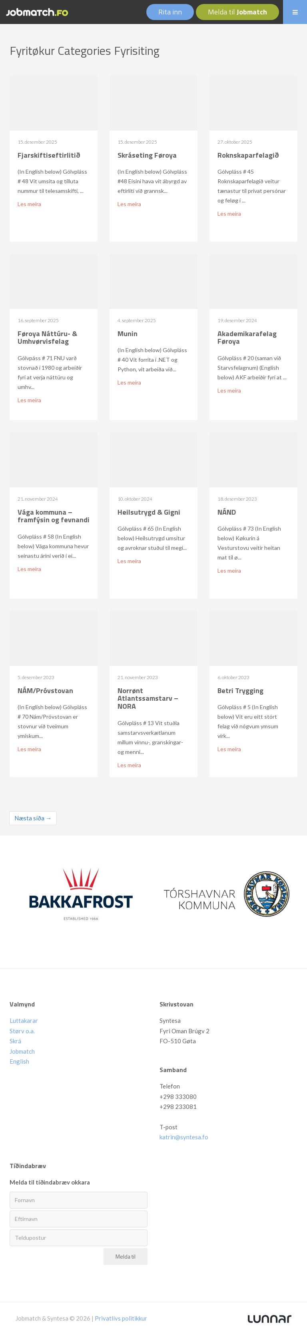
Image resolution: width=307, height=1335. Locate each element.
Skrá (15, 1040)
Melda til (237, 11)
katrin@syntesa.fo (183, 1137)
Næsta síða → (33, 818)
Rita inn (170, 11)
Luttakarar (24, 1020)
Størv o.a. (22, 1030)
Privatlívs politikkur (121, 1318)
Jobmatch (22, 1051)
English (19, 1061)
